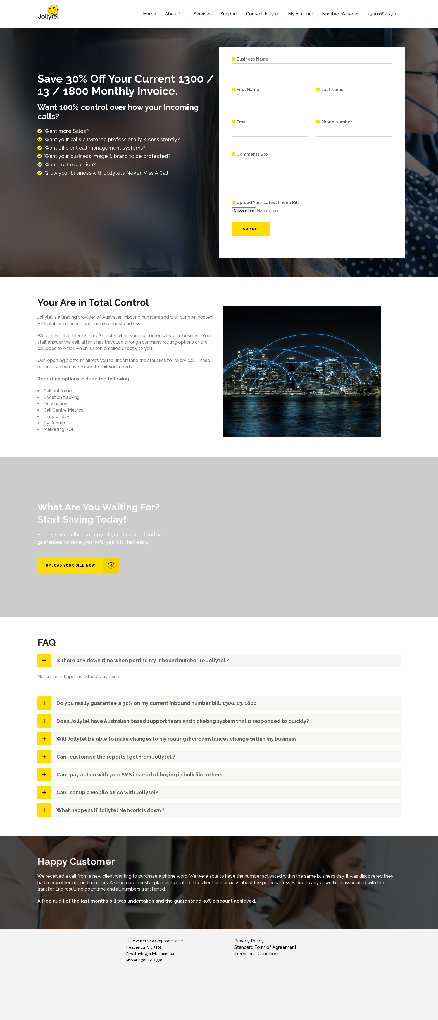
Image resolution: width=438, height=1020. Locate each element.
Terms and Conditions (257, 953)
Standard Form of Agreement (265, 947)
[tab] (219, 660)
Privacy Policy (249, 941)
